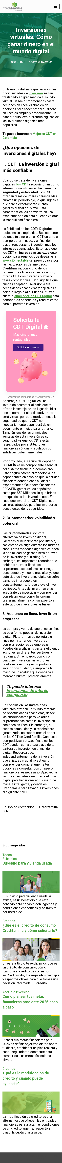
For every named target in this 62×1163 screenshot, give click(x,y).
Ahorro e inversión (41, 62)
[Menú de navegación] (56, 6)
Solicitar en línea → (28, 347)
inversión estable (15, 260)
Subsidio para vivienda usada (27, 863)
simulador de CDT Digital (33, 296)
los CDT (22, 184)
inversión (36, 93)
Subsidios (9, 859)
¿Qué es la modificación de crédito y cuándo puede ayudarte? (25, 1078)
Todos (7, 855)
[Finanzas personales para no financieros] (12, 6)
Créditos (8, 921)
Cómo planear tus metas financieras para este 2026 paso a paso (30, 1001)
